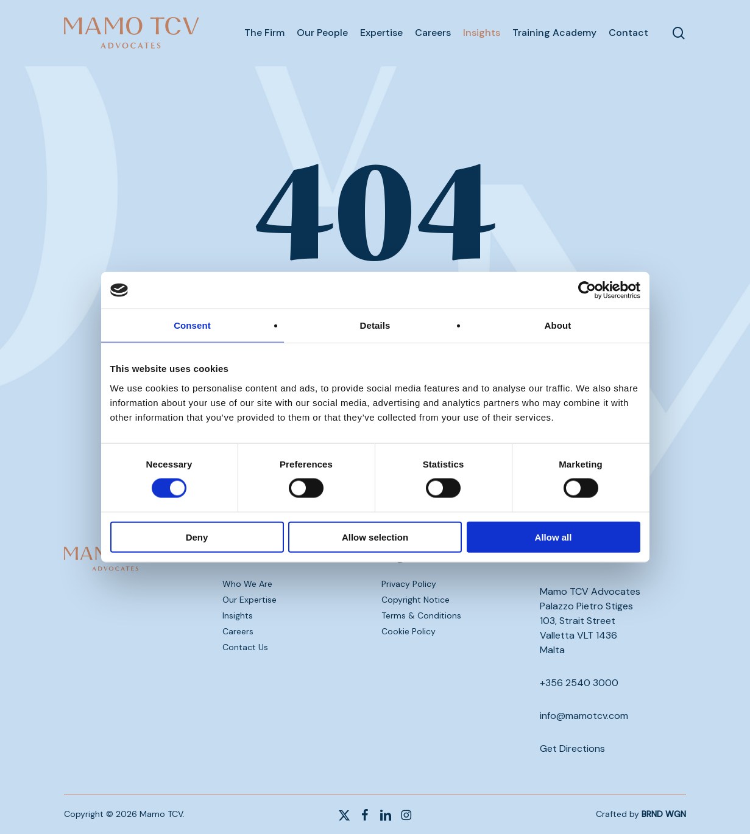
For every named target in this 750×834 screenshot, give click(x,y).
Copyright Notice (415, 599)
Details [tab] (375, 325)
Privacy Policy (408, 583)
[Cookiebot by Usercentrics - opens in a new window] (587, 290)
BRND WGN (664, 813)
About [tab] (558, 325)
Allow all (553, 536)
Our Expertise (249, 599)
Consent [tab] (192, 325)
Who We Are (247, 583)
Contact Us (245, 647)
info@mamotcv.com (584, 715)
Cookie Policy (408, 631)
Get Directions (572, 748)
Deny (197, 536)
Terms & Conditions (421, 615)
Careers (237, 631)
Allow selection (375, 536)
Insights (237, 615)
